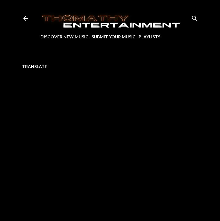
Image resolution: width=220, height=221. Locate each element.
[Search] (194, 17)
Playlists (149, 36)
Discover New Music (64, 36)
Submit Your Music (113, 36)
